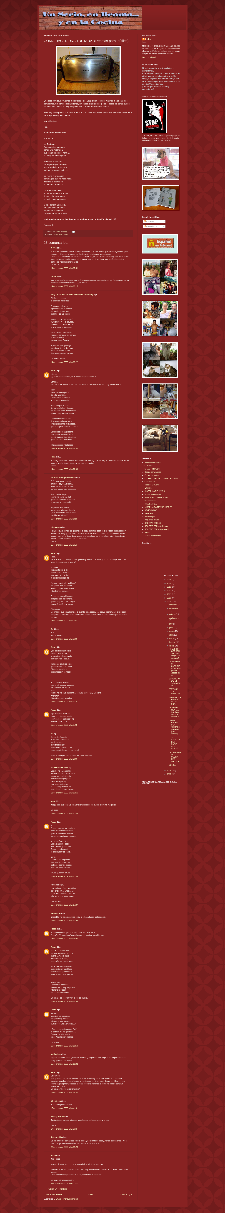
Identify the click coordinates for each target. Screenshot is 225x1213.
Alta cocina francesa (153, 462)
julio (171, 624)
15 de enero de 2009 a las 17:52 (64, 921)
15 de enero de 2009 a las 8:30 (64, 639)
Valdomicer (56, 913)
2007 (169, 774)
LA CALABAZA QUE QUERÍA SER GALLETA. (175, 757)
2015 (169, 580)
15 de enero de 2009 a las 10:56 (64, 793)
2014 (169, 583)
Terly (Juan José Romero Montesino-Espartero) (72, 295)
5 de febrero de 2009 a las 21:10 (64, 1184)
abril (171, 635)
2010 (169, 598)
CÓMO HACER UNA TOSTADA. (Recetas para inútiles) (174, 727)
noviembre (173, 608)
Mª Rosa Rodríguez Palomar (63, 478)
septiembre (173, 618)
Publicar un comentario (57, 1189)
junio (171, 627)
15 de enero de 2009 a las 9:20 (64, 725)
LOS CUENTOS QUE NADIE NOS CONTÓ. (174, 743)
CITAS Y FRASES (152, 469)
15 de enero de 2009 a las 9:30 (64, 759)
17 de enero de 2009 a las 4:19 (64, 1108)
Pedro (53, 370)
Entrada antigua (125, 1194)
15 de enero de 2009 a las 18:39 (64, 1001)
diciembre (173, 605)
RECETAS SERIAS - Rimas (156, 526)
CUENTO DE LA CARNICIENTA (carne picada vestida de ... (174, 668)
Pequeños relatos (152, 520)
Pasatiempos (150, 517)
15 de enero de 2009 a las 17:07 (64, 905)
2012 (169, 590)
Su (52, 629)
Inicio (90, 1194)
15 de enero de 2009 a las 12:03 (64, 814)
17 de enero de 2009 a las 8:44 (64, 1129)
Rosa (53, 457)
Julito (53, 1155)
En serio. (148, 488)
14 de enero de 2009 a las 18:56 (64, 448)
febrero (172, 642)
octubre (172, 614)
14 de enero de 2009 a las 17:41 (64, 268)
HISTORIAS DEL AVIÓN (155, 491)
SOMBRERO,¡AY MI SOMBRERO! (175, 682)
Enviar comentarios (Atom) (67, 1199)
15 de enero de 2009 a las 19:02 (64, 1064)
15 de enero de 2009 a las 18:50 (64, 1046)
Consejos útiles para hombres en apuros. (162, 478)
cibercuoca (56, 527)
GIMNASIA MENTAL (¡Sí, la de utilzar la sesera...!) (174, 712)
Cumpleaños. (150, 481)
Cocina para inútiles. (60, 234)
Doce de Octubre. (152, 485)
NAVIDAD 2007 (151, 510)
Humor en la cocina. (153, 494)
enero (172, 646)
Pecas (53, 929)
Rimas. (147, 533)
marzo (172, 638)
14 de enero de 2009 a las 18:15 (64, 286)
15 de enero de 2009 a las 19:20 (64, 1092)
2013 (169, 587)
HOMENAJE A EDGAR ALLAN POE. (175, 700)
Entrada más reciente (53, 1194)
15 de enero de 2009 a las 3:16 (64, 545)
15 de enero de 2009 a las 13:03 (64, 876)
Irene (53, 801)
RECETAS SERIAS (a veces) (157, 529)
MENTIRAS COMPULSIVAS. (157, 497)
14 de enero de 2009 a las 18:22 (64, 362)
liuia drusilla (56, 1137)
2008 (169, 770)
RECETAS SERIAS (153, 523)
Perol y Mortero (58, 1116)
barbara (54, 276)
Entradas (149, 221)
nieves (54, 248)
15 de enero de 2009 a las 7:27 (64, 621)
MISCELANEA (151, 504)
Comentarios (150, 226)
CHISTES (149, 466)
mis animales (150, 501)
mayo (171, 631)
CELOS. (172, 765)
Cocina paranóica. (152, 475)
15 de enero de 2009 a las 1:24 (64, 519)
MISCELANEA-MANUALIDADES (158, 507)
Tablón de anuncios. (153, 536)
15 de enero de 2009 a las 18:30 (64, 939)
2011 (169, 594)
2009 (169, 602)
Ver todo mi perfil (149, 57)
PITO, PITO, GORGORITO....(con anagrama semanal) (174, 653)
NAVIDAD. (149, 513)
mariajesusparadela (59, 767)
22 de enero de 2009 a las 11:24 (64, 1147)
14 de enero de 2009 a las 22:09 (64, 469)
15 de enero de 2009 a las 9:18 (64, 702)
